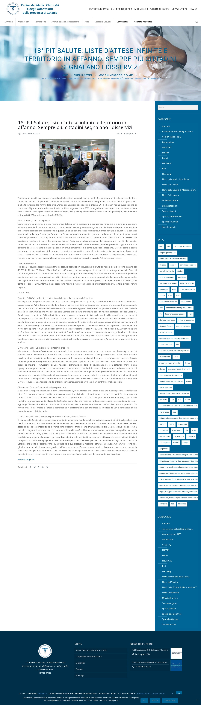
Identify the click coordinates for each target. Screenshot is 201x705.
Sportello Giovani (170, 222)
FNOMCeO (167, 163)
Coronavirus (168, 142)
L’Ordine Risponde (121, 9)
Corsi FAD (166, 148)
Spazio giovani (169, 211)
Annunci (166, 126)
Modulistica (141, 9)
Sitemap (80, 676)
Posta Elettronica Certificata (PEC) (91, 650)
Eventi (165, 158)
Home (65, 75)
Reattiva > (42, 694)
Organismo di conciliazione (89, 657)
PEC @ (193, 9)
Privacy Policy (143, 694)
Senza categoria (169, 206)
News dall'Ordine (170, 185)
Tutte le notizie (83, 75)
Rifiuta (155, 700)
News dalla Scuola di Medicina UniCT (179, 190)
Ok (144, 700)
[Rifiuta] (197, 699)
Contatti (79, 669)
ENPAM (165, 153)
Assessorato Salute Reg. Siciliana (177, 132)
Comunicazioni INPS (171, 137)
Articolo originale (26, 460)
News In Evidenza (170, 195)
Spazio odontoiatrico (172, 217)
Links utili (80, 663)
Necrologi (166, 174)
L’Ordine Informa (99, 9)
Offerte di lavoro (159, 9)
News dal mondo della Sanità (116, 75)
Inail (164, 169)
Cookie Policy (158, 694)
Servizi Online (179, 9)
